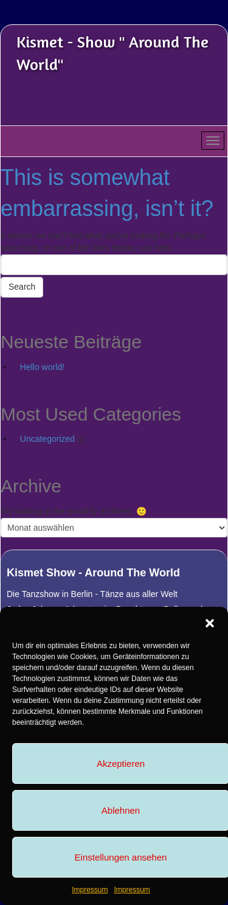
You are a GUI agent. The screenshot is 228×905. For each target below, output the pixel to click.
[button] (210, 622)
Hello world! (42, 367)
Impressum (90, 890)
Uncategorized (47, 439)
